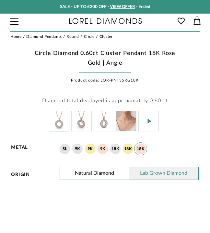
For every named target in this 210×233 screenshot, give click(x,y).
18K (115, 149)
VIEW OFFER (122, 7)
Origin (20, 174)
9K (77, 149)
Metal (19, 147)
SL (65, 149)
